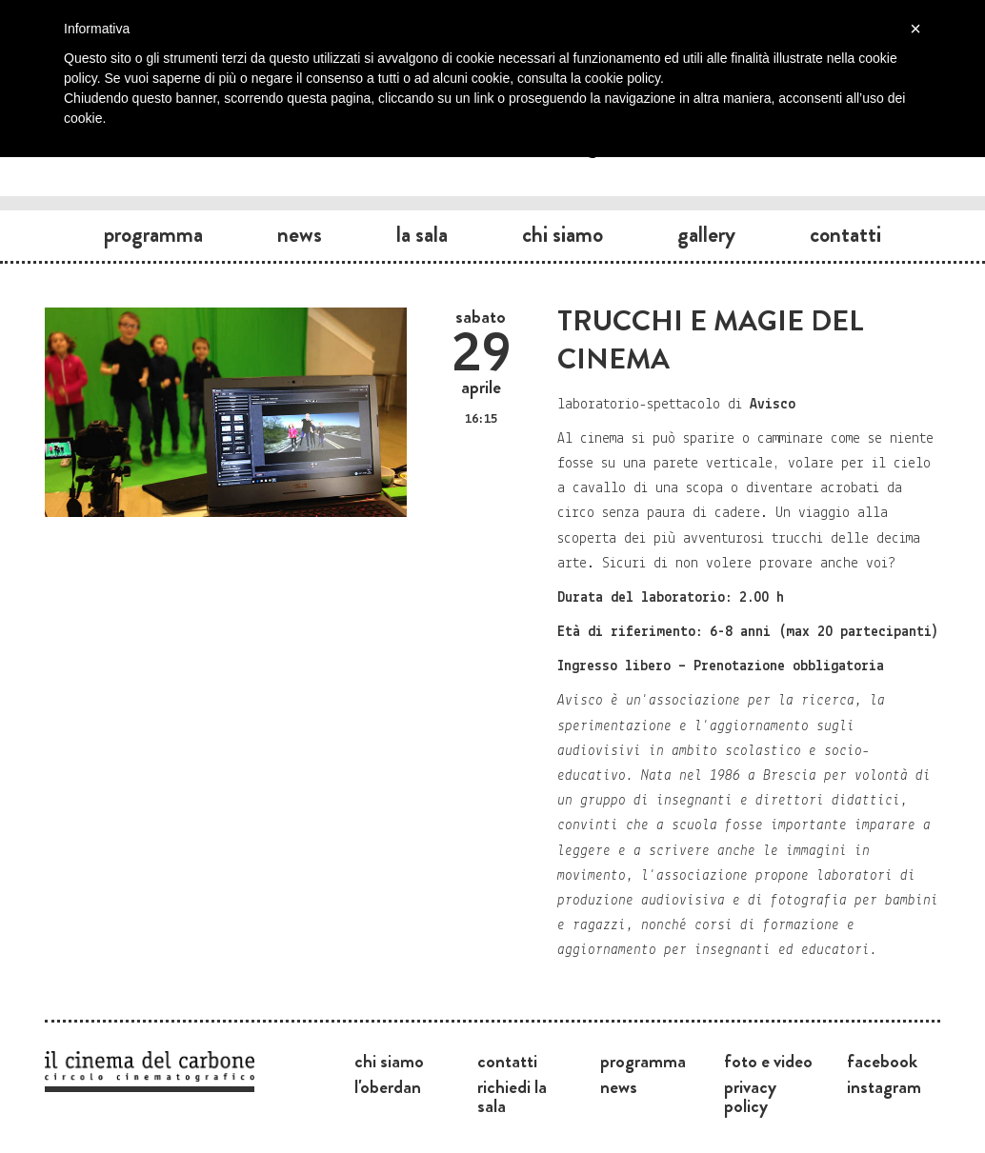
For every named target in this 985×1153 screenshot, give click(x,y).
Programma (153, 234)
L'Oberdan (387, 1086)
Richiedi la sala (512, 1096)
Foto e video (768, 1060)
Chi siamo (562, 234)
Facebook (882, 1060)
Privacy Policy (750, 1096)
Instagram (884, 1086)
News (299, 234)
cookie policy (622, 78)
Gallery (706, 234)
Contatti (845, 234)
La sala (422, 234)
